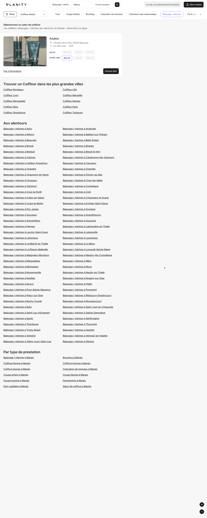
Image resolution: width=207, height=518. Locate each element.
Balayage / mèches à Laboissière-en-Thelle (86, 226)
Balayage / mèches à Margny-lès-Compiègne (87, 255)
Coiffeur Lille (70, 89)
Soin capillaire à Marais (15, 386)
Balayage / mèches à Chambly (19, 168)
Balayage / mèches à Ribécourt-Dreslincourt (87, 295)
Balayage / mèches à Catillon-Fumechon (25, 163)
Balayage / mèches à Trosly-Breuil (21, 330)
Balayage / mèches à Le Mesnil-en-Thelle (25, 243)
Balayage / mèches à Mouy (77, 266)
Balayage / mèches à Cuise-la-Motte (23, 203)
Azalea (54, 38)
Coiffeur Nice (10, 106)
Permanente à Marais (74, 380)
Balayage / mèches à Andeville (79, 128)
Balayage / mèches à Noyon (18, 284)
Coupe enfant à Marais (15, 374)
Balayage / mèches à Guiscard (79, 220)
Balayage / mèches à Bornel (18, 145)
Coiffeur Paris (70, 106)
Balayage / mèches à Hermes (19, 226)
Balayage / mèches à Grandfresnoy (82, 214)
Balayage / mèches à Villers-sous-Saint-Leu (27, 341)
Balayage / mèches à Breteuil (19, 151)
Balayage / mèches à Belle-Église (81, 140)
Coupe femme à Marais (75, 374)
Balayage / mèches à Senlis (18, 318)
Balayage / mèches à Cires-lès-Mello (83, 180)
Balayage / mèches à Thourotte (80, 324)
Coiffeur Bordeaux (13, 89)
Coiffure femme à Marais (16, 363)
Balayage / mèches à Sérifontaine (81, 318)
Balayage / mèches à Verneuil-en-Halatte (85, 335)
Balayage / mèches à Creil (77, 191)
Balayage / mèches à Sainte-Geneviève (84, 312)
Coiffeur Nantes (71, 101)
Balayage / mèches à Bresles (78, 145)
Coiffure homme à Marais (76, 363)
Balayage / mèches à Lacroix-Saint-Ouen (25, 232)
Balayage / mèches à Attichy (18, 134)
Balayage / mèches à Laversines (80, 238)
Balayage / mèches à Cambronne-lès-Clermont (88, 157)
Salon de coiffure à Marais (77, 386)
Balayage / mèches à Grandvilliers (21, 220)
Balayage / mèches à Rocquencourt (82, 301)
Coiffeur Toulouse (73, 112)
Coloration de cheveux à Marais (80, 369)
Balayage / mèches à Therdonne (21, 324)
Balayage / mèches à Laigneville (80, 232)
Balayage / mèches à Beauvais (19, 140)
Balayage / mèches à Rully (17, 307)
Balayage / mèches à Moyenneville (22, 272)
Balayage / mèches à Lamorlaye (20, 238)
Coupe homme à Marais (16, 380)
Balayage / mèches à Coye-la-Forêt (22, 191)
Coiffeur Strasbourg (14, 112)
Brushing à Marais (73, 357)
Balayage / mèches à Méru (77, 261)
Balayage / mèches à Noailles (19, 278)
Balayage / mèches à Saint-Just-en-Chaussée (88, 307)
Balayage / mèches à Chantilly (79, 168)
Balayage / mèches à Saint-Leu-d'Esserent (26, 312)
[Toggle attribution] (204, 515)
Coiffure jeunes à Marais (16, 369)
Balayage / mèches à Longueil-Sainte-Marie (86, 249)
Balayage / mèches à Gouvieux (20, 214)
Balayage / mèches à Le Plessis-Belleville (25, 249)
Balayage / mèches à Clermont (20, 186)
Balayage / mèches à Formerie (79, 209)
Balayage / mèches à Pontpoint (80, 289)
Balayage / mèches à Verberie (19, 335)
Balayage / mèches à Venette (78, 330)
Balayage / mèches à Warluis (78, 341)
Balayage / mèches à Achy (17, 128)
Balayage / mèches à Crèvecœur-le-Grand (86, 197)
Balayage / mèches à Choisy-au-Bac (82, 174)
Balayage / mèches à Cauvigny (79, 163)
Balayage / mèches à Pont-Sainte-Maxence (26, 289)
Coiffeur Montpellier (14, 101)
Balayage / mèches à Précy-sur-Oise (23, 295)
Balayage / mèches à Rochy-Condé (22, 301)
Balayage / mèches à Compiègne (80, 186)
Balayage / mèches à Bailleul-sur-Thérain (85, 134)
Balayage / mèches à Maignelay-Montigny (26, 255)
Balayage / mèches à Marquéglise (21, 261)
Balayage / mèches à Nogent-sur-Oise (83, 278)
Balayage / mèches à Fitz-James (21, 209)
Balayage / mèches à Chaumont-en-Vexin (26, 174)
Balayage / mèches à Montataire (20, 266)
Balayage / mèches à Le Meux (79, 243)
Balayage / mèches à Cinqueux (20, 180)
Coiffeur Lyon (10, 95)
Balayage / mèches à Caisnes (19, 157)
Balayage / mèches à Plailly (77, 284)
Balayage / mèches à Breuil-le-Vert (81, 151)
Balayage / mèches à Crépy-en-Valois (23, 197)
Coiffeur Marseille (72, 95)
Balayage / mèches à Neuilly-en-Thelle (84, 272)
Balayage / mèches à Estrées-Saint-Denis (85, 203)
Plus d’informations (12, 71)
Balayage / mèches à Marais (18, 357)
